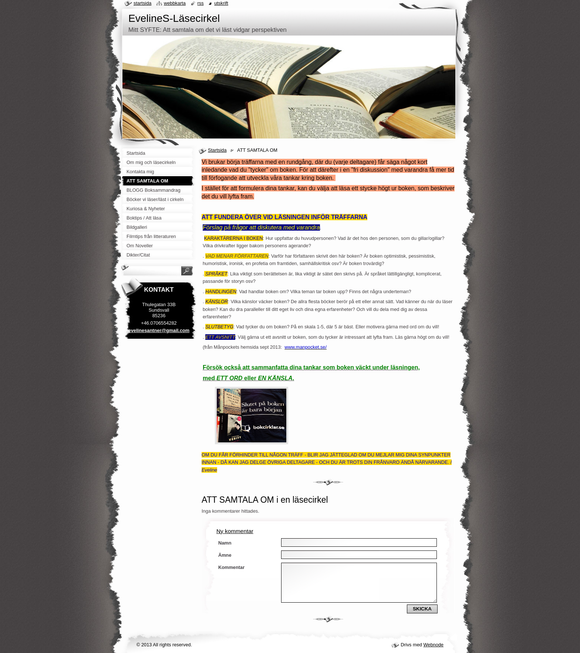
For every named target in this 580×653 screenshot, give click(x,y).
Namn (225, 543)
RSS (201, 3)
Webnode (433, 644)
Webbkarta (175, 3)
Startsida (217, 150)
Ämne (225, 555)
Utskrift (221, 3)
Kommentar (231, 567)
